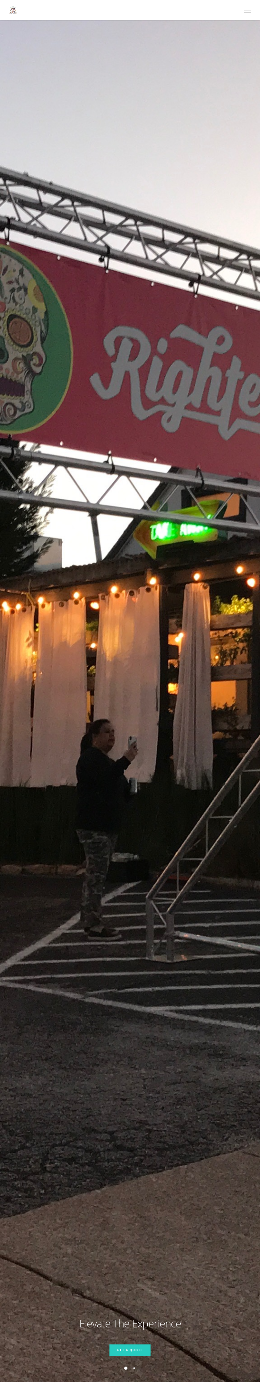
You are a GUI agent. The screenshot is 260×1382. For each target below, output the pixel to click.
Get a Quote (130, 1350)
